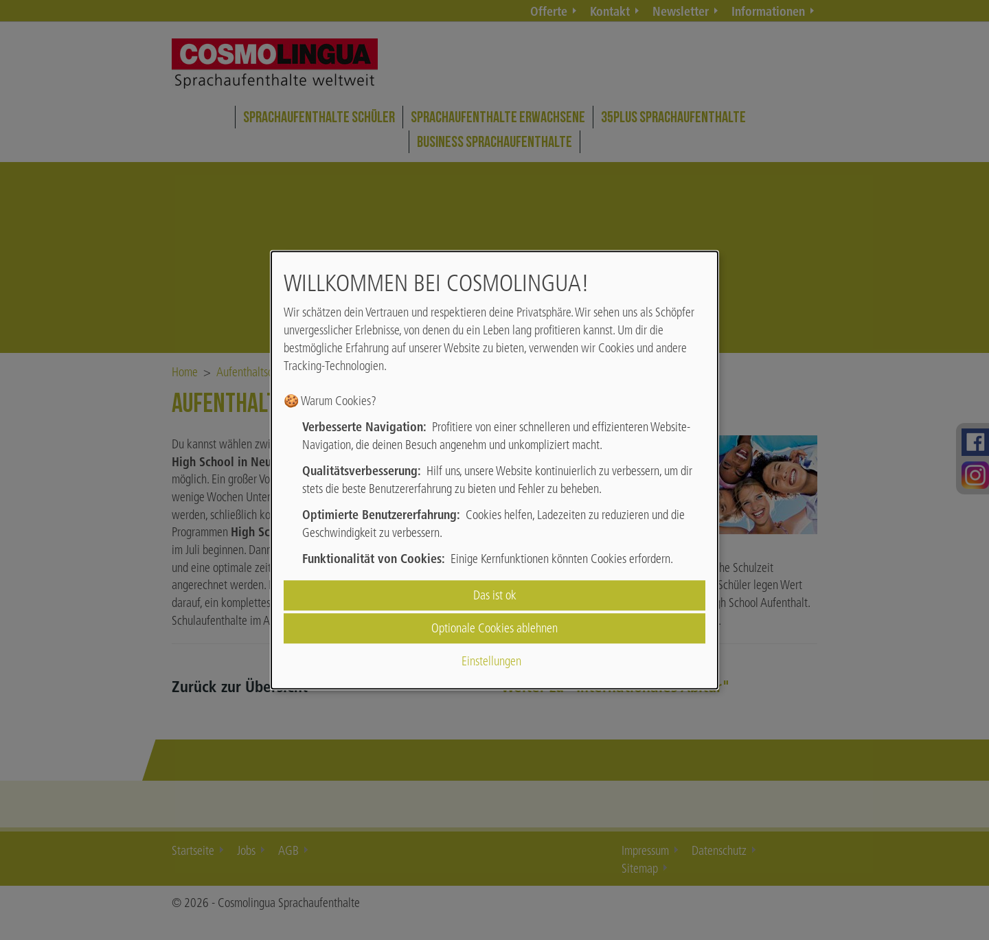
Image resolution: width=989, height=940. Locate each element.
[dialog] (494, 470)
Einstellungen (491, 661)
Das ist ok (494, 595)
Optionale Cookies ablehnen (494, 628)
